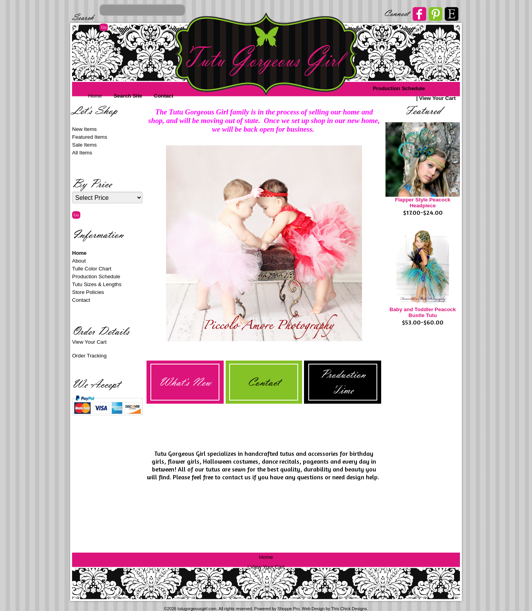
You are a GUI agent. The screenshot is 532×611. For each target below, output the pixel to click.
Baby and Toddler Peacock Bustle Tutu (422, 312)
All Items (82, 153)
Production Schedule (399, 88)
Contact (164, 96)
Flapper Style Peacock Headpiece (423, 203)
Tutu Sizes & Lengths (96, 284)
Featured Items (89, 137)
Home (95, 96)
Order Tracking (89, 356)
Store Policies (88, 292)
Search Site (128, 96)
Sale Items (84, 145)
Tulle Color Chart (91, 269)
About (79, 261)
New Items (84, 129)
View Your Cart (437, 98)
